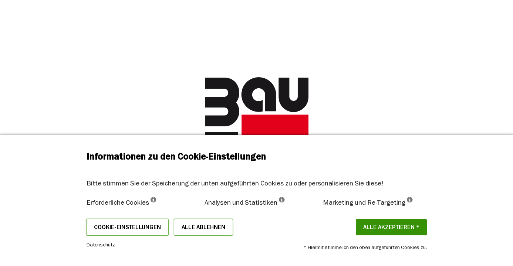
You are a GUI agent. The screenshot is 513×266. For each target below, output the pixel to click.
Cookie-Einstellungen (127, 227)
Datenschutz (101, 244)
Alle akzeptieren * (391, 227)
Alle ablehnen (203, 227)
